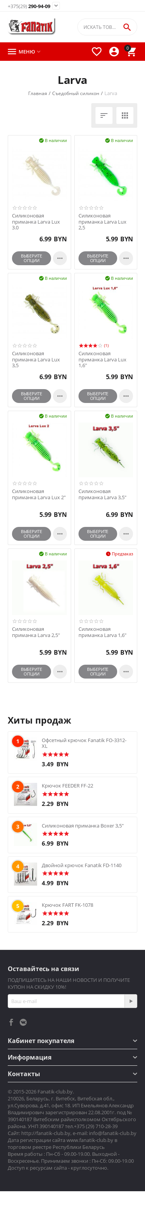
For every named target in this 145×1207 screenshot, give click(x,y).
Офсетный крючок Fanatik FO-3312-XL (84, 743)
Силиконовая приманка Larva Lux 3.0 (36, 222)
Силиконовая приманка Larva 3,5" (102, 494)
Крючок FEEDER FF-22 (67, 785)
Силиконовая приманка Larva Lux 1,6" (102, 360)
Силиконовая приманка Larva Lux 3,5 (36, 360)
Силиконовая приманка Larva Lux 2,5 (102, 222)
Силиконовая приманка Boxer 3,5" (83, 825)
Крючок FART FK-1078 (67, 904)
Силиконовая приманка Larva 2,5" (36, 632)
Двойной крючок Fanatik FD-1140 (81, 865)
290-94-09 (29, 6)
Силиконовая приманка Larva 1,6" (102, 632)
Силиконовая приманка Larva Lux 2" (39, 494)
